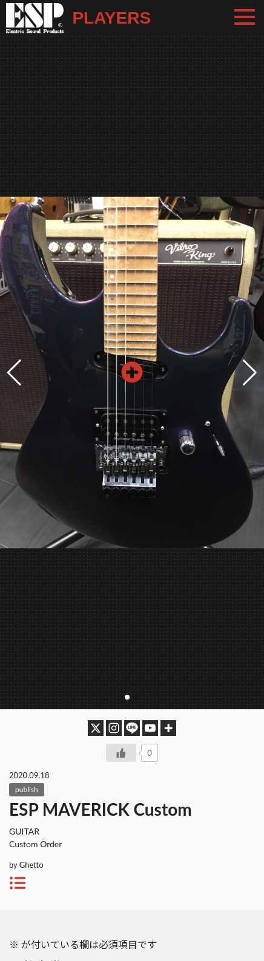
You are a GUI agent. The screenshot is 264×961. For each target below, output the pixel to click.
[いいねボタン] (121, 753)
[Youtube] (150, 728)
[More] (168, 728)
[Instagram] (114, 728)
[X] (96, 728)
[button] (250, 372)
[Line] (132, 728)
